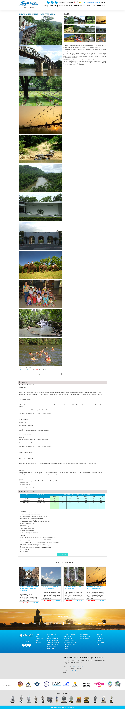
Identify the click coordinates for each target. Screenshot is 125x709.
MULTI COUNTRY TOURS (79, 6)
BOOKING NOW (62, 555)
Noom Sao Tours (68, 638)
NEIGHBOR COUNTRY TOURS (65, 6)
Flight (37, 640)
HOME (45, 6)
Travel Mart (66, 646)
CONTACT (103, 2)
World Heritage (51, 634)
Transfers (38, 642)
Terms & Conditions (100, 637)
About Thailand (84, 634)
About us (99, 634)
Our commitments (39, 637)
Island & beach (51, 648)
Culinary (49, 636)
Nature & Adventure (53, 638)
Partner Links (100, 642)
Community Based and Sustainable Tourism (53, 643)
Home (37, 634)
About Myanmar (85, 638)
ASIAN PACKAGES (101, 6)
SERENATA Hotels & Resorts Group (69, 635)
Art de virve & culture (53, 640)
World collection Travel (70, 642)
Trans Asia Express (68, 640)
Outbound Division (66, 2)
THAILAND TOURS (53, 6)
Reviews (99, 640)
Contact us (100, 644)
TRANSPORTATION (91, 6)
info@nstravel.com (46, 548)
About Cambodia (85, 636)
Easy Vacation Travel (69, 644)
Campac (65, 648)
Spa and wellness (52, 646)
